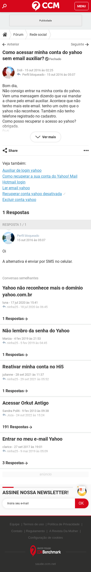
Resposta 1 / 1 (14, 225)
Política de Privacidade (64, 524)
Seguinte (77, 44)
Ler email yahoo (16, 188)
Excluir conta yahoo (19, 199)
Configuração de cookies (45, 537)
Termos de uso (33, 524)
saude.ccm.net (45, 564)
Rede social (38, 34)
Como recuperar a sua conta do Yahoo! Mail (39, 176)
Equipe (14, 524)
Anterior (13, 44)
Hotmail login (13, 182)
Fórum (18, 34)
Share (13, 151)
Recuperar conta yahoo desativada (32, 193)
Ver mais (48, 137)
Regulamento (35, 531)
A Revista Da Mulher (63, 531)
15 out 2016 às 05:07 (61, 74)
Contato (16, 531)
